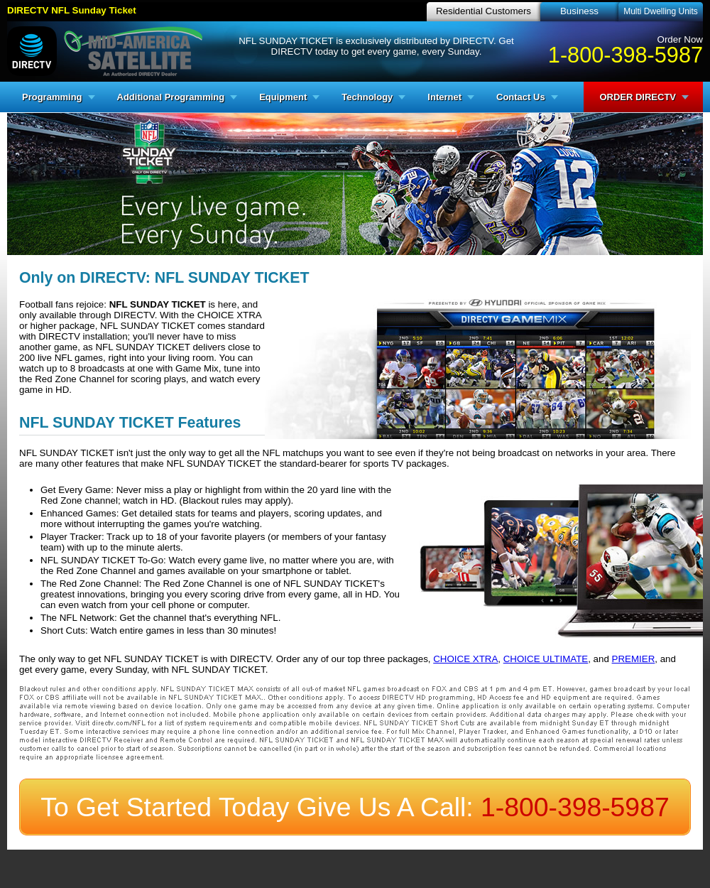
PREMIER (633, 659)
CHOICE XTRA (465, 659)
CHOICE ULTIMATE (545, 659)
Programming (52, 97)
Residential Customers (483, 11)
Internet (444, 97)
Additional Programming (171, 97)
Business (579, 11)
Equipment (283, 97)
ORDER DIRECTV (637, 97)
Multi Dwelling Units (660, 11)
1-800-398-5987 (625, 55)
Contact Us (520, 97)
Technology (367, 97)
